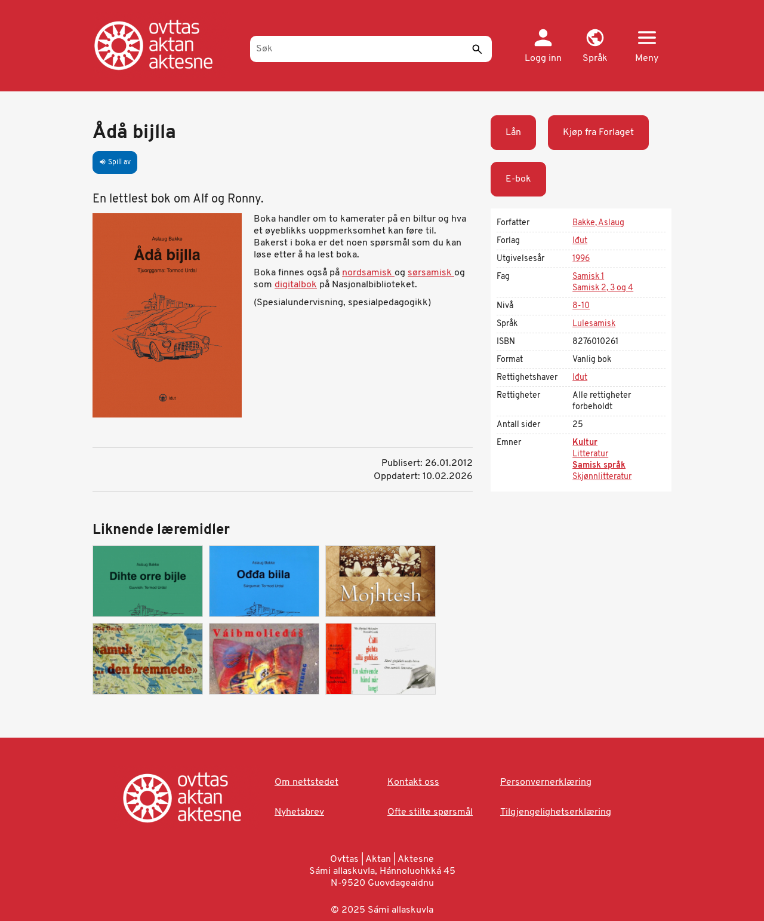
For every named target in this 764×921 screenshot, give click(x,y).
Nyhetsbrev (299, 812)
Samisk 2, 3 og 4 (602, 288)
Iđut (579, 241)
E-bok (518, 179)
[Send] (477, 49)
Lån (513, 133)
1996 (581, 259)
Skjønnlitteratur (601, 477)
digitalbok (296, 285)
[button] (595, 46)
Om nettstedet (306, 782)
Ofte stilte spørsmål (430, 812)
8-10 (581, 306)
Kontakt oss (413, 782)
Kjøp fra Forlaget (598, 133)
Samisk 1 (588, 277)
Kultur (584, 443)
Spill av (115, 162)
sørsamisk (431, 273)
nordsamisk (368, 273)
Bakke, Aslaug (598, 223)
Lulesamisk (593, 324)
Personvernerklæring (546, 782)
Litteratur (590, 454)
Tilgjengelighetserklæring (555, 812)
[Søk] (371, 49)
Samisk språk (599, 465)
